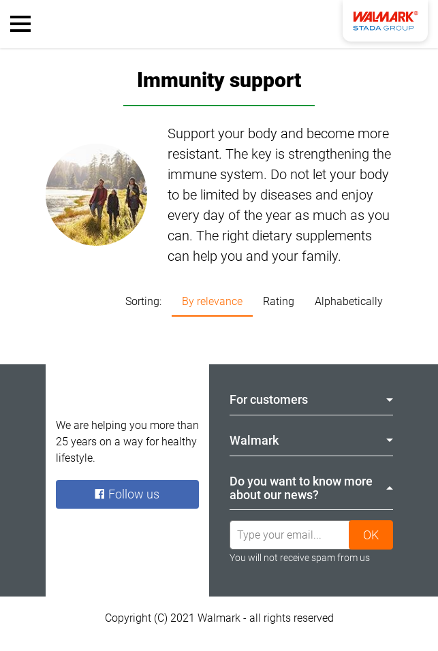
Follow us (127, 494)
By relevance (212, 301)
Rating (278, 301)
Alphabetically (349, 301)
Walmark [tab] (311, 440)
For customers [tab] (311, 399)
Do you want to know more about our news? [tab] (311, 488)
